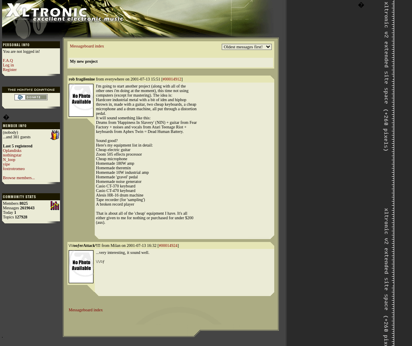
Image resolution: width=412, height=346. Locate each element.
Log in (8, 65)
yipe (6, 164)
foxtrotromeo (14, 168)
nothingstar (12, 155)
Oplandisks (12, 150)
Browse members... (19, 177)
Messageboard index (87, 46)
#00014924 (168, 245)
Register (10, 69)
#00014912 (172, 79)
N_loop (9, 159)
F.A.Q (8, 60)
